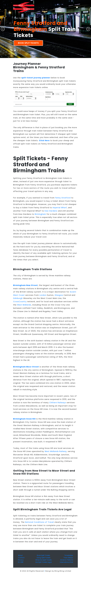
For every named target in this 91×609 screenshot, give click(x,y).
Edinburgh (18, 298)
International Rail (66, 562)
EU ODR (20, 562)
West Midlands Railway (56, 451)
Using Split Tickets (43, 558)
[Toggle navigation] (77, 7)
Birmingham (40, 214)
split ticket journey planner (35, 78)
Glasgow (59, 295)
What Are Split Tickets (43, 560)
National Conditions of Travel (39, 522)
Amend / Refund (66, 560)
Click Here (44, 140)
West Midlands (24, 305)
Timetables (68, 555)
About (20, 555)
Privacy (21, 560)
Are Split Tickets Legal (43, 562)
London (42, 295)
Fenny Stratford (63, 198)
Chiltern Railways (57, 402)
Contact (21, 558)
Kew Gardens (51, 211)
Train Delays (68, 558)
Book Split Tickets (28, 42)
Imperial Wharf (60, 207)
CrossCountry (20, 301)
